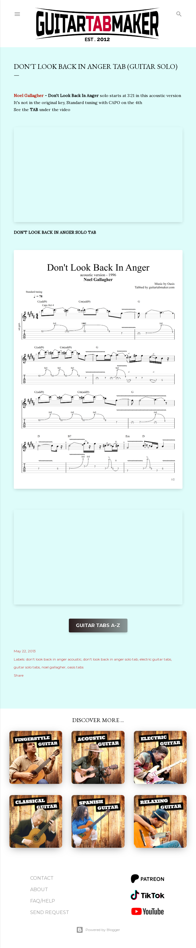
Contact (42, 878)
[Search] (179, 12)
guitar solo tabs (27, 667)
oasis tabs (75, 667)
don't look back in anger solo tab (110, 659)
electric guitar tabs (155, 659)
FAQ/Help (42, 901)
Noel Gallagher (29, 95)
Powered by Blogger (98, 929)
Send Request (49, 912)
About (39, 889)
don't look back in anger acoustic (53, 659)
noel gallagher (54, 667)
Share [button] (18, 675)
